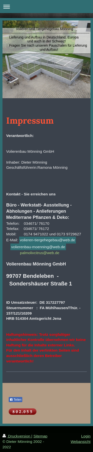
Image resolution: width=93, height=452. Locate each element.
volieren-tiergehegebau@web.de (47, 240)
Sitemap (40, 436)
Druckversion (16, 436)
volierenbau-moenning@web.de (38, 247)
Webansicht (81, 441)
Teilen (15, 399)
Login (86, 436)
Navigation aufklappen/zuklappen (46, 6)
